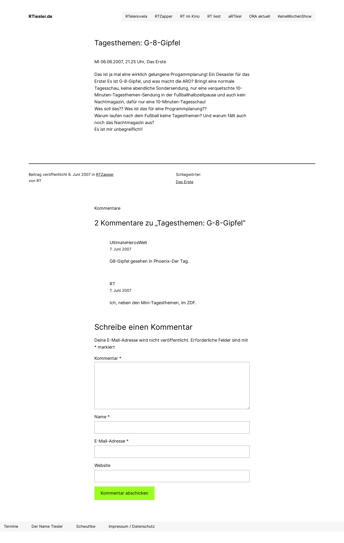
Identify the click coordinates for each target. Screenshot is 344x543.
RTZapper (105, 174)
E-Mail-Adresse (111, 441)
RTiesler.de (40, 16)
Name (102, 416)
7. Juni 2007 (120, 249)
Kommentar (107, 358)
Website (102, 465)
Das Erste (184, 181)
